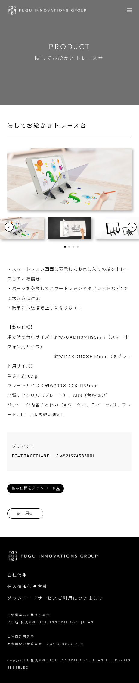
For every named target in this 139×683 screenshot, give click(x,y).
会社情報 (17, 575)
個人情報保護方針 (27, 587)
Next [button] (132, 227)
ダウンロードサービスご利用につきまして (55, 599)
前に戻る (25, 513)
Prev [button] (9, 227)
